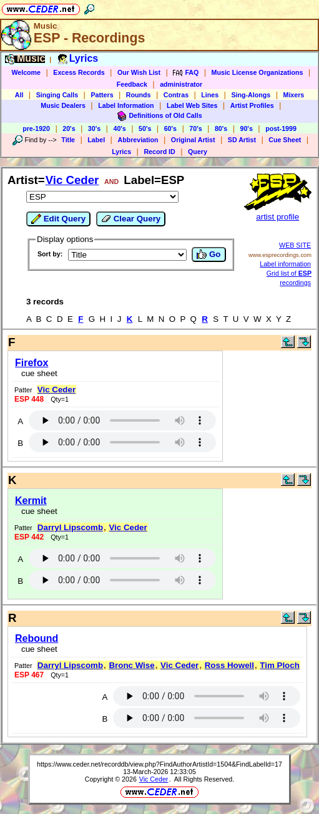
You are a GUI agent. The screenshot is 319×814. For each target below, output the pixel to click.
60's (170, 128)
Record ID (159, 151)
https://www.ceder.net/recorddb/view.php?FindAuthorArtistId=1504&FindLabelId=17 (159, 764)
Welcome (26, 72)
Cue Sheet (284, 139)
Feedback (132, 84)
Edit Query (58, 219)
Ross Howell (229, 665)
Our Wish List (138, 72)
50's (145, 128)
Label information (285, 264)
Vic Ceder (72, 180)
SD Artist (242, 139)
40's (119, 128)
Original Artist (193, 139)
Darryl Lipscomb (70, 527)
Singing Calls (57, 95)
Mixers (294, 95)
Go (208, 254)
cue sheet (39, 373)
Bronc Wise (131, 665)
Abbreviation (137, 139)
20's (68, 128)
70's (195, 128)
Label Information (126, 105)
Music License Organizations (257, 72)
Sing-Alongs (250, 95)
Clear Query (130, 219)
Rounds (138, 95)
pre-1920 (36, 128)
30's (94, 128)
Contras (176, 95)
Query (197, 151)
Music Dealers (63, 105)
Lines (209, 95)
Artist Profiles (252, 105)
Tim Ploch (279, 665)
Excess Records (78, 72)
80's (221, 128)
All (19, 95)
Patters (102, 95)
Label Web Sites (192, 105)
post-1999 (281, 128)
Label (96, 139)
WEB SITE (295, 245)
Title (68, 139)
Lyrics (121, 151)
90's (246, 128)
